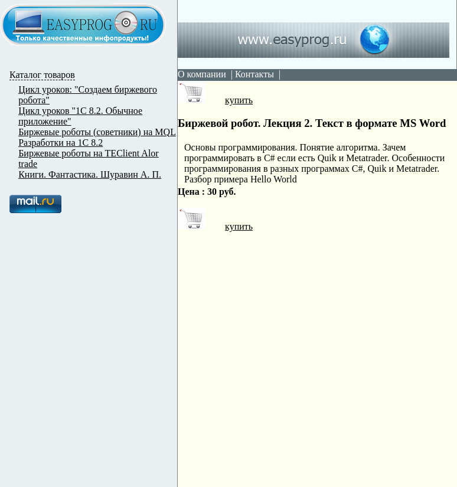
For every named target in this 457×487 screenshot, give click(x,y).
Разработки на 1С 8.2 (60, 143)
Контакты (254, 74)
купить (215, 100)
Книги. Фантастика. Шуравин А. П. (89, 174)
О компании (202, 74)
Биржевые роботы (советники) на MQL (97, 132)
